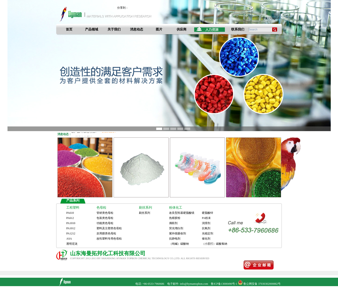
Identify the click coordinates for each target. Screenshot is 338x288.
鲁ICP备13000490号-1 (224, 283)
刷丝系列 (145, 207)
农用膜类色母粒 (106, 233)
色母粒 (101, 207)
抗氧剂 (206, 228)
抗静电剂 (174, 238)
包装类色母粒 (105, 218)
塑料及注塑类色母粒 (109, 228)
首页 (69, 29)
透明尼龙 (72, 243)
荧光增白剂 (176, 228)
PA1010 (70, 223)
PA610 (70, 212)
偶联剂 (173, 223)
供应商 (181, 29)
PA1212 (70, 233)
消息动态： (64, 134)
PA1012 (70, 228)
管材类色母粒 (105, 212)
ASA (69, 238)
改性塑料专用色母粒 (109, 238)
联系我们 (237, 29)
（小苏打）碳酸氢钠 (214, 243)
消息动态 (136, 29)
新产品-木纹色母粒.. (93, 132)
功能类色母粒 (105, 223)
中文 (265, 18)
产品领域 (91, 29)
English (274, 18)
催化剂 (206, 238)
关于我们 (114, 29)
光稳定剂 (207, 233)
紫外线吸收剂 (177, 233)
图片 (159, 29)
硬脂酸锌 (207, 212)
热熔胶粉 (174, 218)
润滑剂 (206, 223)
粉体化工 (175, 207)
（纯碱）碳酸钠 (179, 243)
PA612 (70, 218)
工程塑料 (72, 207)
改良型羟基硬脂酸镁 (181, 212)
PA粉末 (206, 218)
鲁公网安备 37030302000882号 (262, 283)
